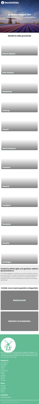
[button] (37, 2)
